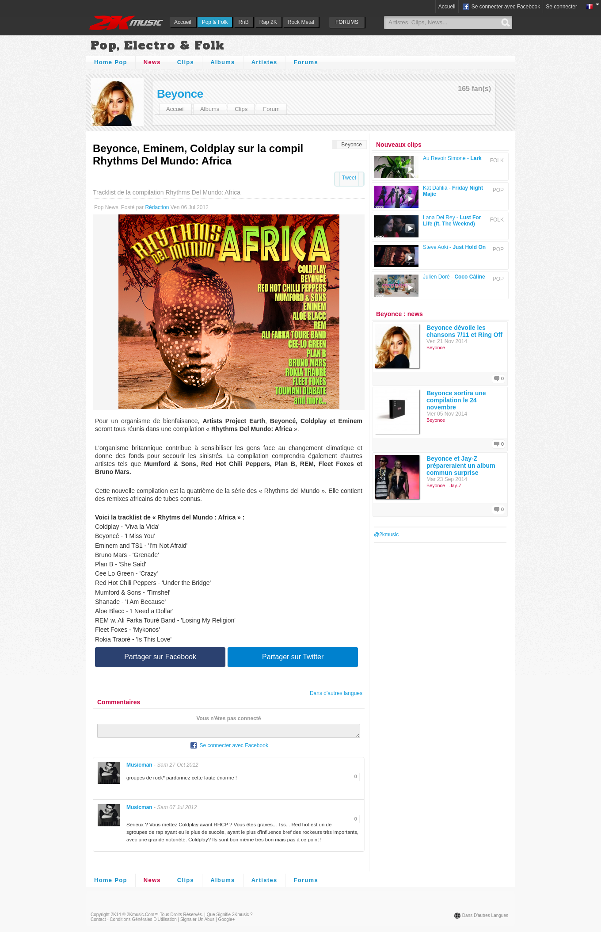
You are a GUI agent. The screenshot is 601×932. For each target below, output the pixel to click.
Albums (222, 62)
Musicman (139, 767)
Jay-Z (455, 485)
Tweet (349, 178)
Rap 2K (268, 22)
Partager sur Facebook (160, 657)
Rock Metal (301, 22)
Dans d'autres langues (336, 693)
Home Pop (110, 62)
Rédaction (157, 207)
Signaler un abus (197, 922)
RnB (243, 22)
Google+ (226, 922)
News (152, 62)
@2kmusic (386, 534)
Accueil (182, 22)
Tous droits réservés (181, 917)
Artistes (264, 62)
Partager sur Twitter (292, 657)
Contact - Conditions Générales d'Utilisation (134, 922)
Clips (185, 62)
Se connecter (561, 7)
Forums (305, 62)
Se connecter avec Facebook (500, 7)
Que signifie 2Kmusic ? (230, 917)
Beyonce (180, 93)
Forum (271, 109)
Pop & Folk (215, 22)
